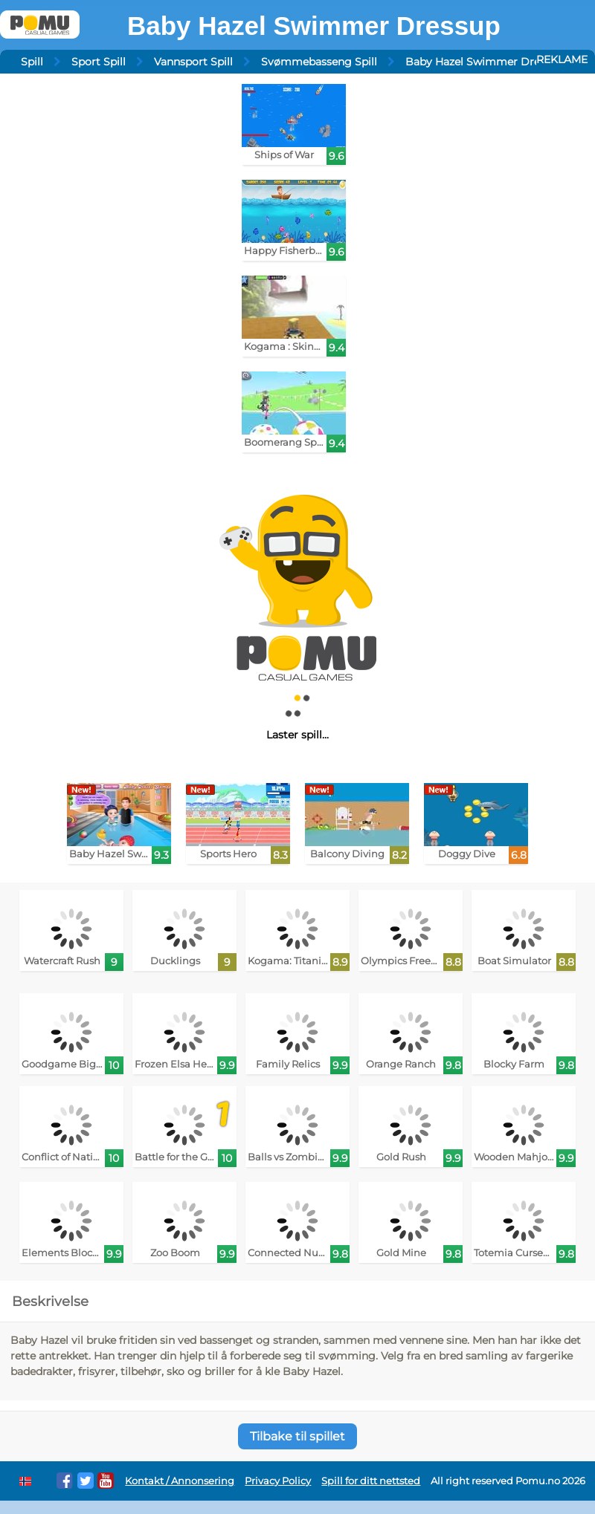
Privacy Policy (278, 1481)
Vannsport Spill (193, 61)
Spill (32, 61)
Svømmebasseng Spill (319, 61)
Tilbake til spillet (297, 1436)
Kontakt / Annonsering (179, 1481)
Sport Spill (98, 61)
